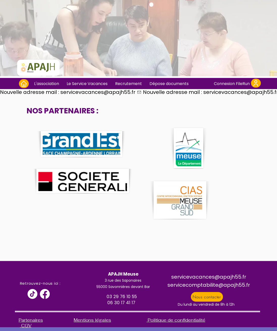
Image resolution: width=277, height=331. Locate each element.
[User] (256, 83)
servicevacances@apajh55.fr (208, 276)
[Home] (24, 83)
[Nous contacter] (206, 297)
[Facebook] (45, 294)
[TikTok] (32, 294)
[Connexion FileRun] (232, 83)
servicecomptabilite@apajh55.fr (208, 284)
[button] (46, 83)
